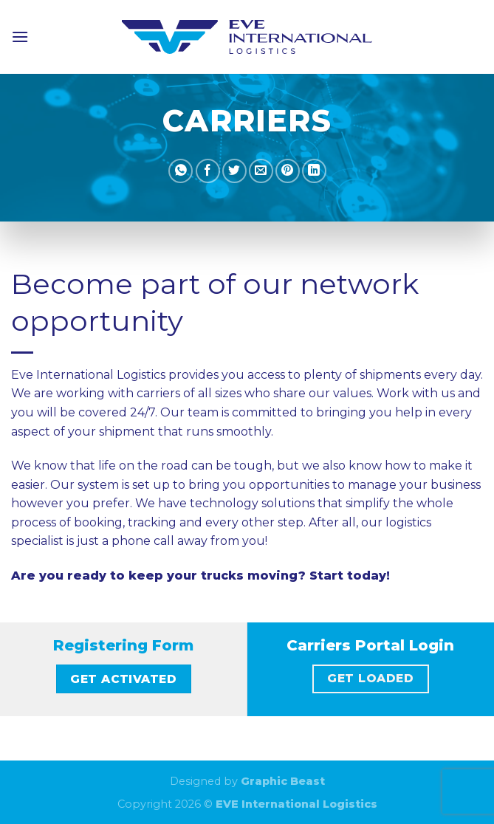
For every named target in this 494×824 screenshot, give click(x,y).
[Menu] (20, 36)
